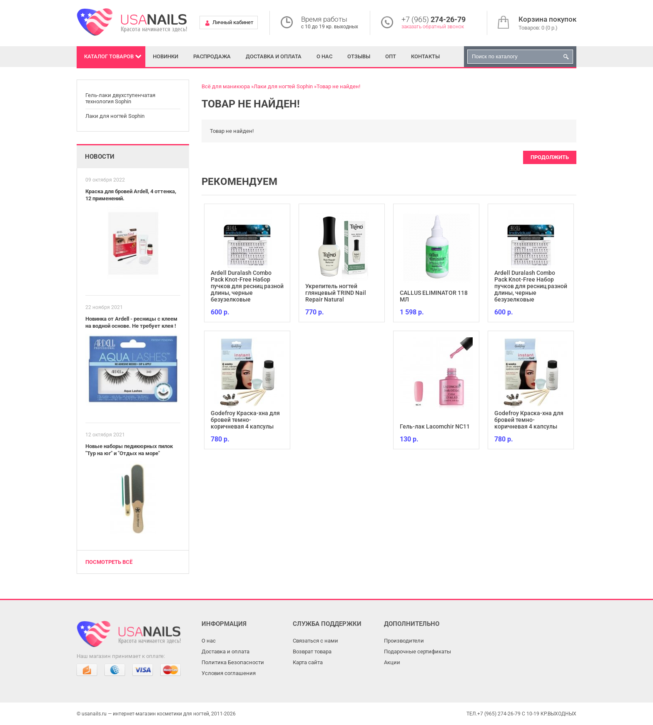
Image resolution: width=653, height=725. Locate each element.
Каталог (109, 56)
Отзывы (358, 56)
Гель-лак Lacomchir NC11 (435, 426)
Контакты (425, 56)
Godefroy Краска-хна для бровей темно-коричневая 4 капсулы (245, 420)
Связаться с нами (315, 641)
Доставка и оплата (274, 56)
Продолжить (550, 157)
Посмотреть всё (108, 562)
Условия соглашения (229, 673)
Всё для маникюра (226, 86)
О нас (324, 56)
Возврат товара (312, 651)
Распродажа (212, 56)
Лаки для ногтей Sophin (115, 116)
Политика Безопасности (233, 662)
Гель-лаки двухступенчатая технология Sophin (120, 98)
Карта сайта (308, 662)
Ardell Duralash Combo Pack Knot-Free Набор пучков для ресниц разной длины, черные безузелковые (247, 286)
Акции (392, 662)
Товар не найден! (338, 86)
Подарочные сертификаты (417, 651)
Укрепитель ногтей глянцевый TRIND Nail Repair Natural (335, 293)
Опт (390, 56)
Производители (404, 641)
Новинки (165, 56)
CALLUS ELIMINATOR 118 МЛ (434, 296)
